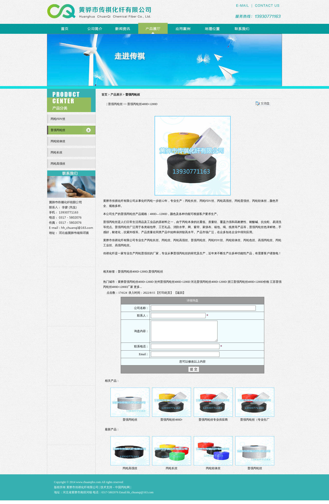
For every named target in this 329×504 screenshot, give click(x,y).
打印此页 (164, 292)
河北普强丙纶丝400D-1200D (209, 281)
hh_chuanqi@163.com (140, 496)
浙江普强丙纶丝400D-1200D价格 (248, 281)
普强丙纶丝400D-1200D (133, 271)
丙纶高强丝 (180, 240)
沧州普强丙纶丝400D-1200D (172, 281)
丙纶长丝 (153, 240)
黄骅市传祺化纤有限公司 (119, 201)
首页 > (105, 94)
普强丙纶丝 (115, 104)
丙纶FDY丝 (215, 240)
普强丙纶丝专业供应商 (213, 423)
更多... (138, 287)
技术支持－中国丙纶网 (115, 491)
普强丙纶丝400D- (171, 423)
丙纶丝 (166, 240)
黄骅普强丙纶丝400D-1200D (136, 281)
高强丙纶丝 (265, 240)
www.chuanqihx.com (88, 485)
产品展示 (116, 94)
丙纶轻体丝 (233, 240)
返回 (180, 292)
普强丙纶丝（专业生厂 (254, 423)
